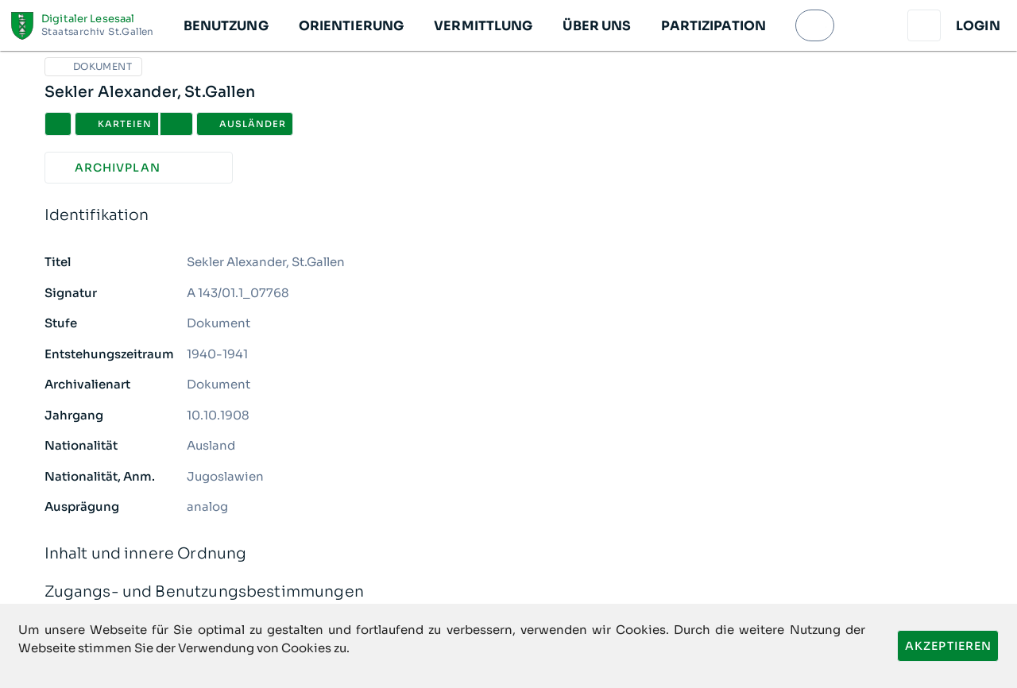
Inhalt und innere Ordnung (508, 554)
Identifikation (508, 216)
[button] (225, 25)
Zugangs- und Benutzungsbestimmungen (508, 592)
